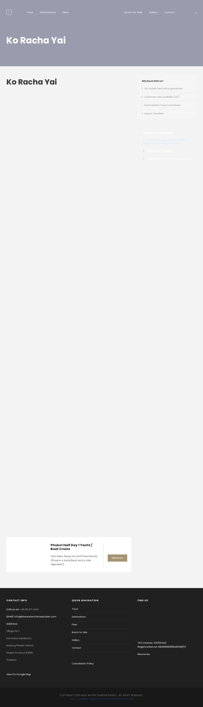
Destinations (48, 12)
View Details (117, 558)
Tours (29, 12)
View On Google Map (18, 674)
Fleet (65, 12)
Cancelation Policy (83, 663)
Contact (169, 12)
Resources (144, 654)
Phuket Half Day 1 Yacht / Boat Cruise (71, 547)
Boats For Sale (133, 12)
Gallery (153, 12)
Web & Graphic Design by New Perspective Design (101, 699)
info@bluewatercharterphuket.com (35, 616)
